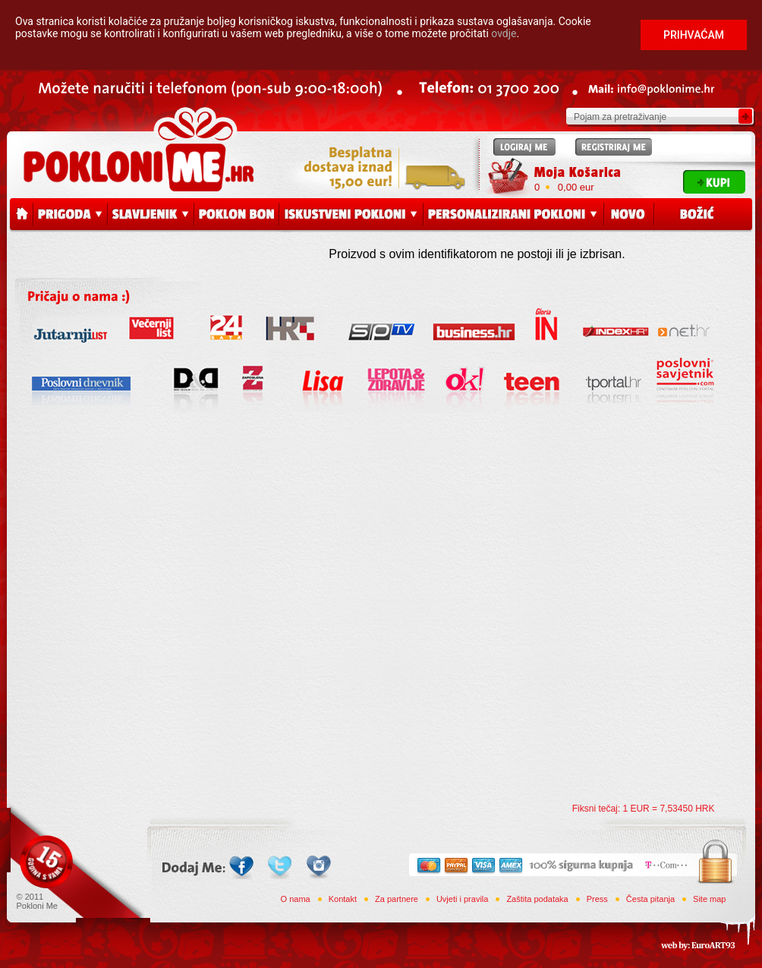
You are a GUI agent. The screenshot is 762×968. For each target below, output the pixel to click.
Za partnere (396, 898)
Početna (21, 215)
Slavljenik (151, 215)
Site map (709, 898)
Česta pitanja (650, 898)
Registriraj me (613, 147)
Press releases (379, 357)
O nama (295, 898)
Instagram (319, 867)
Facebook (241, 867)
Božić (703, 215)
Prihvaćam (693, 35)
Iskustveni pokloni (351, 215)
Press (597, 898)
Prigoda (70, 215)
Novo (629, 215)
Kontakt (343, 898)
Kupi (714, 182)
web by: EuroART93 (698, 946)
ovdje (503, 33)
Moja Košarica (577, 173)
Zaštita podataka (537, 898)
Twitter (280, 867)
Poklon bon (236, 215)
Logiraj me (524, 147)
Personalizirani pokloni (514, 215)
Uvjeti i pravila (462, 898)
